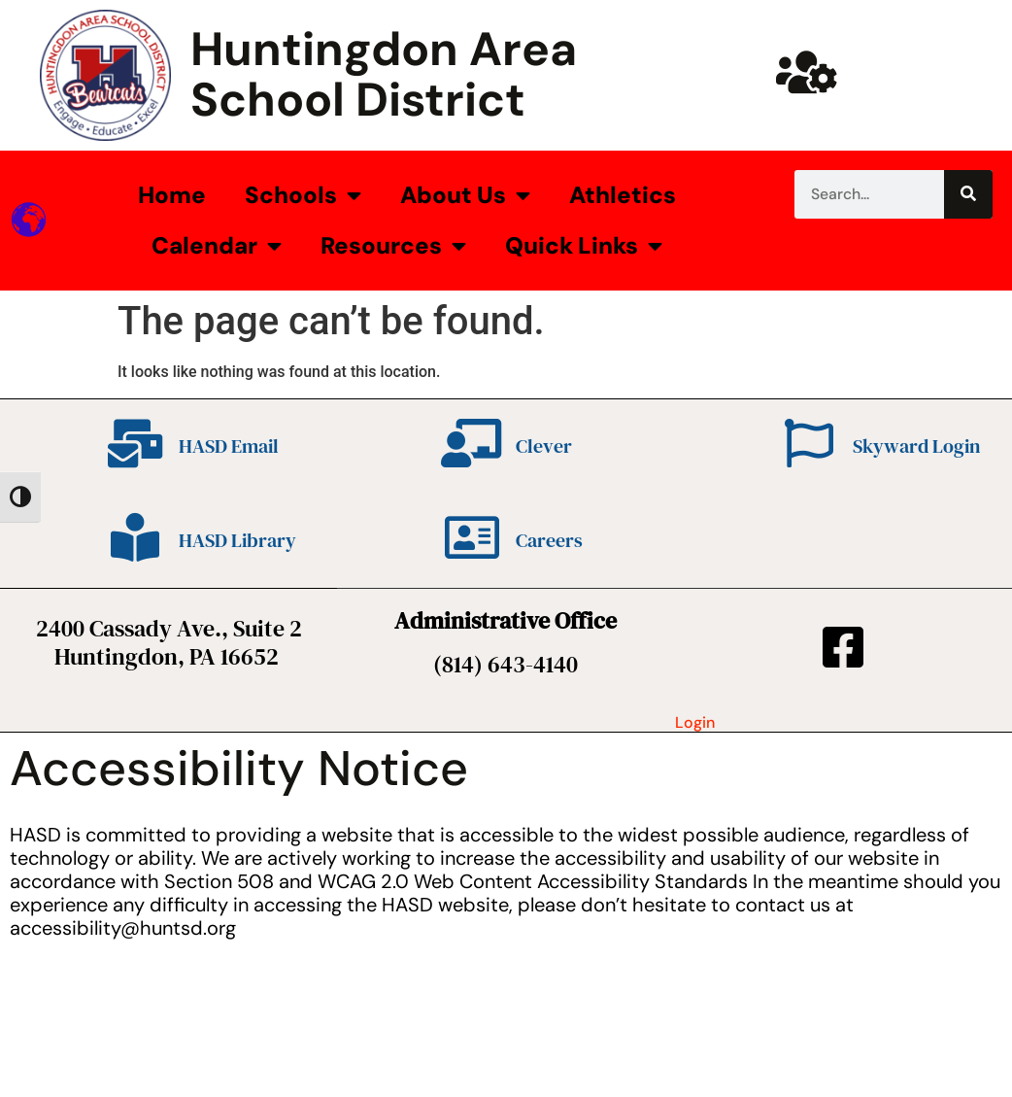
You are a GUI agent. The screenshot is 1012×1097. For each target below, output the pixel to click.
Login (695, 722)
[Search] (968, 194)
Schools (303, 195)
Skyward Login (916, 446)
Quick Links (583, 245)
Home (172, 195)
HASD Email (229, 446)
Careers (549, 540)
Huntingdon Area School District (383, 74)
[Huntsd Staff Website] (806, 72)
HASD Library (237, 540)
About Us (465, 195)
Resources (393, 245)
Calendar (217, 245)
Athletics (622, 195)
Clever (544, 446)
